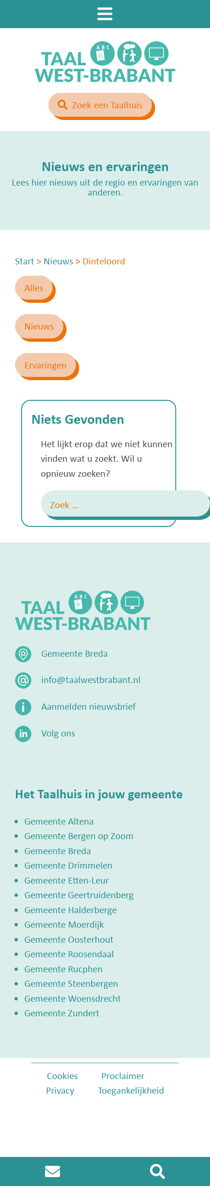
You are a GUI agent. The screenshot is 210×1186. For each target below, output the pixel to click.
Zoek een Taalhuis (107, 104)
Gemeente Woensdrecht (72, 998)
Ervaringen (45, 364)
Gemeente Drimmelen (68, 864)
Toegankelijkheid (131, 1089)
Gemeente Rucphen (63, 968)
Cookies (62, 1075)
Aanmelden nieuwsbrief (88, 706)
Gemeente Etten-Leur (66, 879)
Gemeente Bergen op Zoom (79, 835)
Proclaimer (122, 1075)
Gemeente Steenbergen (71, 983)
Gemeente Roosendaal (69, 953)
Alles (33, 287)
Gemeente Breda (57, 850)
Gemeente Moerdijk (64, 924)
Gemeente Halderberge (70, 909)
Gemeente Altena (59, 820)
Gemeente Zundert (61, 1012)
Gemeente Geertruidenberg (79, 894)
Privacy (60, 1089)
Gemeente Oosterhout (68, 939)
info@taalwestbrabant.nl (91, 679)
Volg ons (58, 732)
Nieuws (39, 325)
